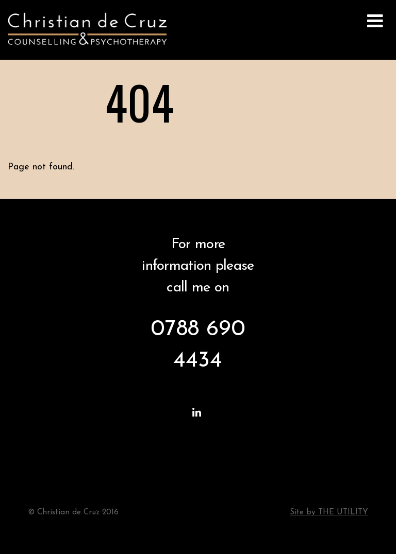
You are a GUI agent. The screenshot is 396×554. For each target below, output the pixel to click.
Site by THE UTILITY (329, 512)
